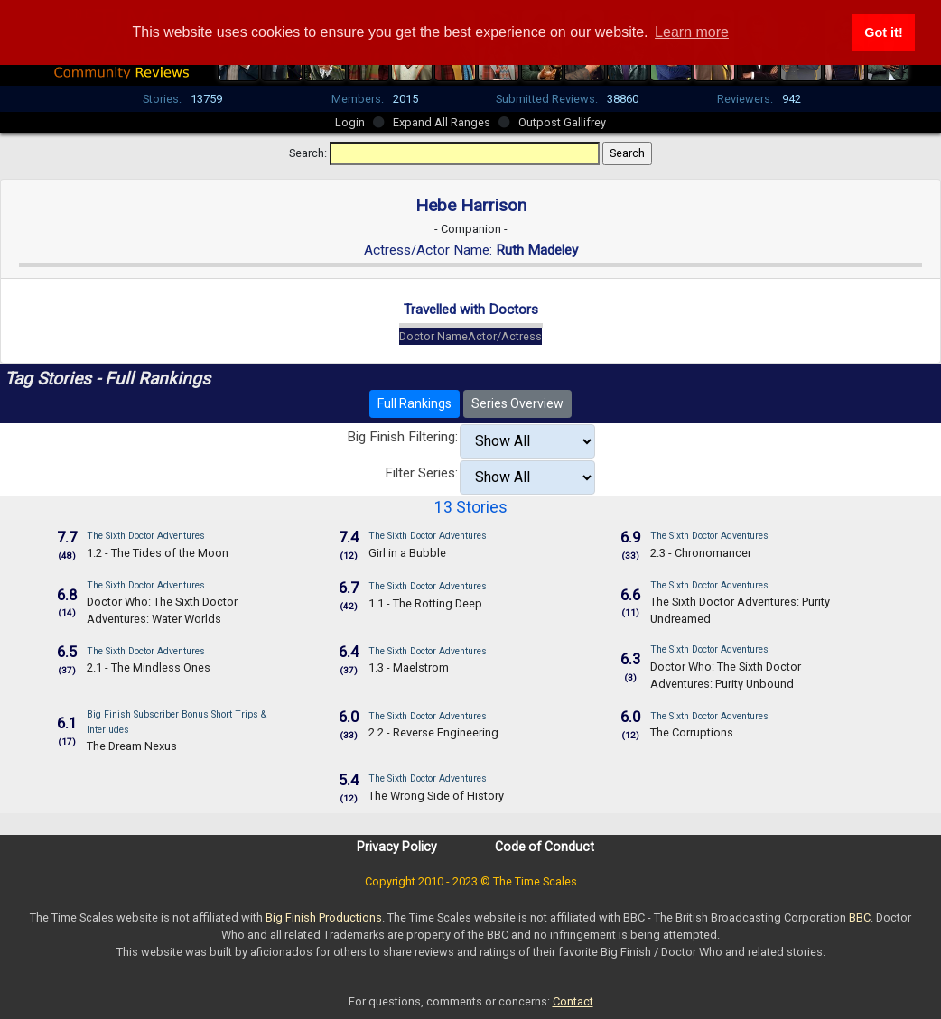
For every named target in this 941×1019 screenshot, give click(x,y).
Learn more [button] (692, 32)
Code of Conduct (544, 846)
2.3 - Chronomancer (700, 553)
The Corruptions (691, 732)
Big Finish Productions (324, 917)
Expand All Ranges (441, 122)
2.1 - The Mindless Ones (148, 667)
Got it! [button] (883, 32)
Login (350, 122)
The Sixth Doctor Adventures (146, 536)
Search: (308, 153)
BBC (860, 917)
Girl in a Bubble (407, 553)
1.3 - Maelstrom (408, 667)
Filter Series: (421, 473)
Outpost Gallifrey (562, 122)
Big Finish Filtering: (402, 437)
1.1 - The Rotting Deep (425, 603)
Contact (573, 1001)
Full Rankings (414, 403)
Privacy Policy (397, 846)
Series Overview (517, 403)
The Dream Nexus (132, 746)
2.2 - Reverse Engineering (433, 732)
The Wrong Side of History (436, 795)
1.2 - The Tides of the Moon (157, 553)
